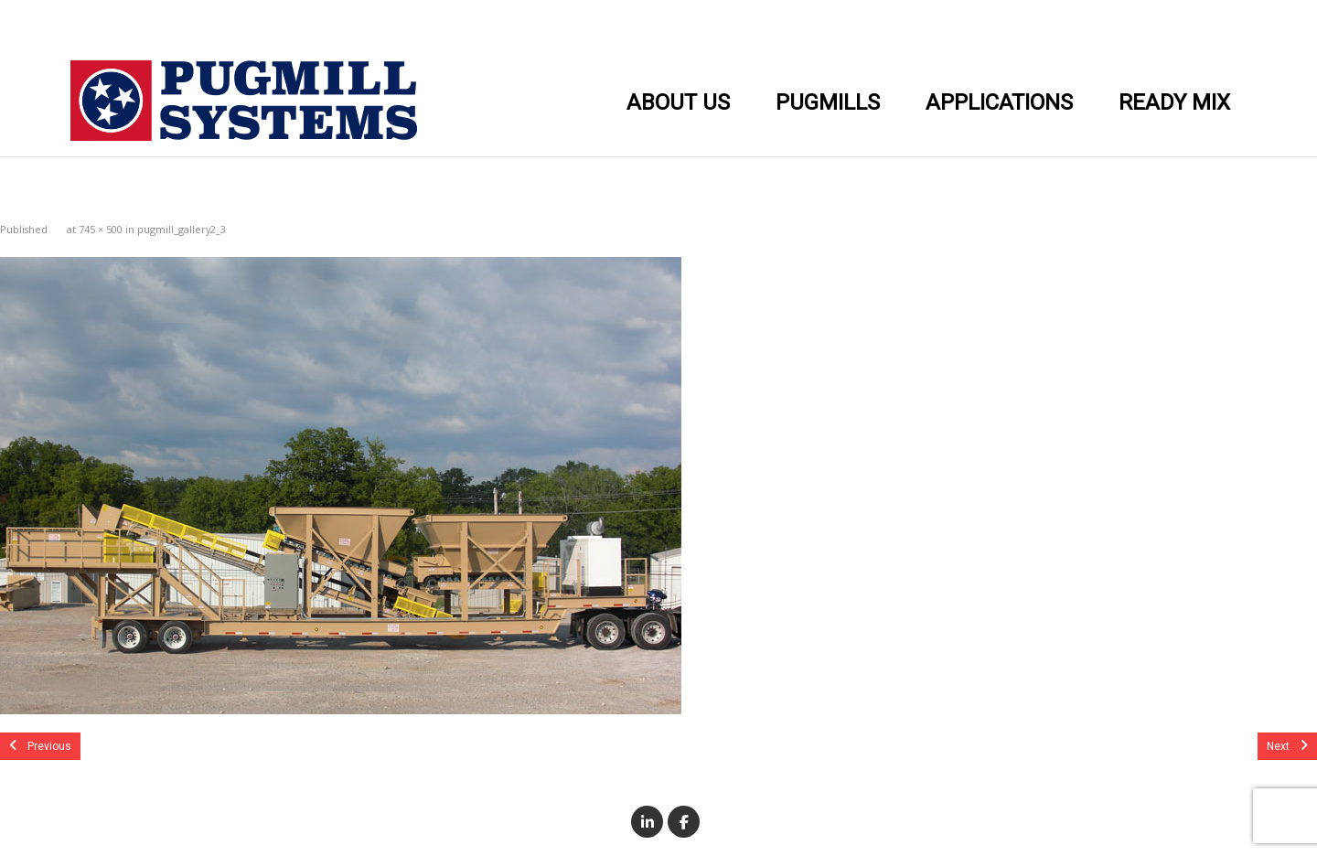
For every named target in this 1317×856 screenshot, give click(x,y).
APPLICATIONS (999, 102)
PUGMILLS (828, 102)
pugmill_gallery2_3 (181, 229)
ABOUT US (678, 102)
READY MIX (1174, 102)
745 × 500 (101, 229)
